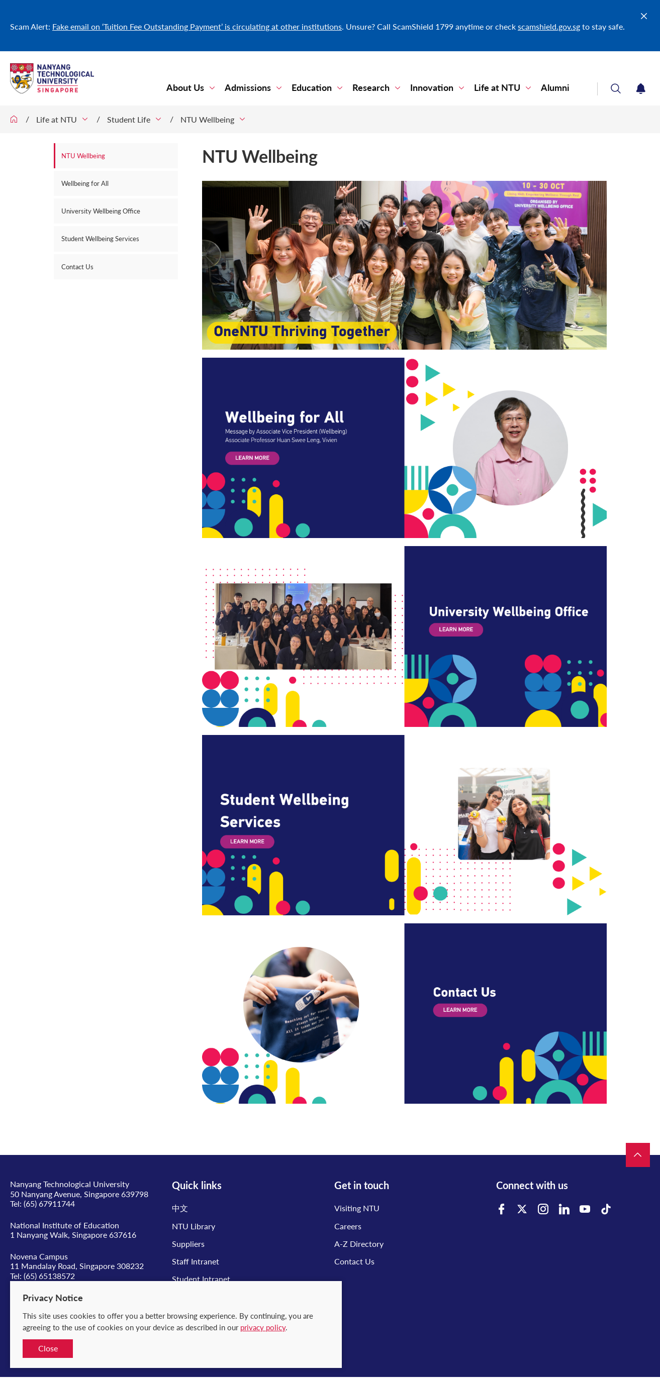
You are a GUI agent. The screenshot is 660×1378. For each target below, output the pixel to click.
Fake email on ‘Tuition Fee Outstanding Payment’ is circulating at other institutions (197, 26)
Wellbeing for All (85, 183)
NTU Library (193, 1226)
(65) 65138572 (49, 1276)
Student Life (128, 119)
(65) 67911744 (49, 1203)
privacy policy (263, 1327)
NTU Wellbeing (207, 119)
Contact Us (77, 267)
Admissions (248, 87)
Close (48, 1348)
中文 (180, 1208)
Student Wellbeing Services (100, 239)
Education (312, 87)
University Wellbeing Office (100, 211)
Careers (347, 1226)
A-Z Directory (359, 1243)
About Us (185, 87)
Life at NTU (497, 87)
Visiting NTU (357, 1208)
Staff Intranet (195, 1261)
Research (371, 87)
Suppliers (188, 1243)
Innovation (431, 87)
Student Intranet (201, 1279)
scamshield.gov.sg (549, 26)
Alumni (555, 87)
